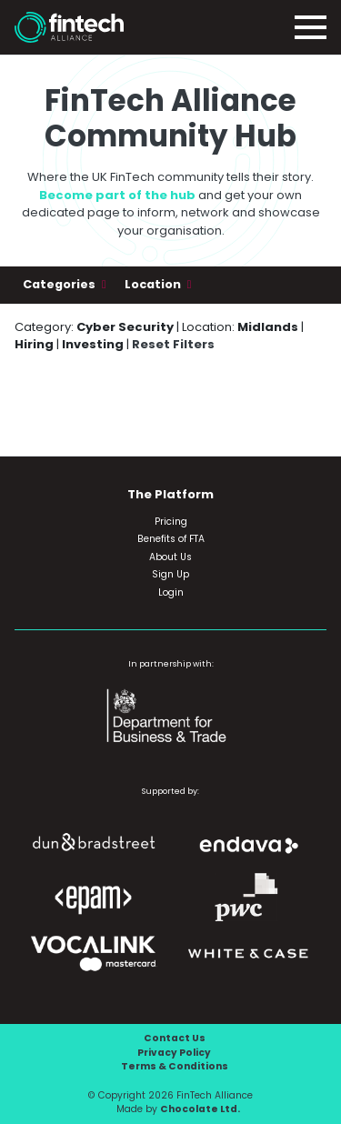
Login (171, 592)
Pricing (171, 521)
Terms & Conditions (174, 1066)
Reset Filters (173, 344)
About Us (170, 557)
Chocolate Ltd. (200, 1109)
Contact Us (175, 1038)
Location (154, 284)
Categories (60, 284)
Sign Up (170, 574)
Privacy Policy (174, 1052)
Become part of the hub (117, 195)
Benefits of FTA (171, 539)
